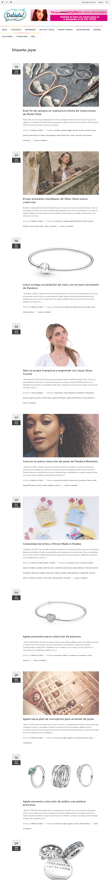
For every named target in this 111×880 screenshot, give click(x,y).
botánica (32, 568)
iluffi (47, 573)
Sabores (97, 29)
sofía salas (48, 578)
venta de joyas (88, 398)
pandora (31, 312)
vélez (46, 226)
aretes (71, 480)
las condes (41, 135)
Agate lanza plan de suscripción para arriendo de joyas (58, 719)
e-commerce (73, 655)
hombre (26, 226)
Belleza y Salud (46, 29)
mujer (41, 226)
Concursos (16, 29)
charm (89, 480)
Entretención (83, 29)
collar (94, 480)
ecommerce (82, 655)
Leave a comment (40, 140)
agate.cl (71, 738)
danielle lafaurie (75, 221)
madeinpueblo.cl (73, 573)
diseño (75, 130)
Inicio (4, 29)
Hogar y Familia (65, 29)
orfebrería (33, 578)
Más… (33, 36)
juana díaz (33, 135)
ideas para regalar (38, 573)
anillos (65, 480)
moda (58, 135)
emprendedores (79, 568)
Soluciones (7, 36)
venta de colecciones (83, 135)
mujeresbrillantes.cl (74, 398)
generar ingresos (29, 398)
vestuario (26, 140)
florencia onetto (92, 568)
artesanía (83, 563)
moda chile (65, 135)
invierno (88, 130)
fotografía (27, 573)
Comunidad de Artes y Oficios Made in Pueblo (52, 543)
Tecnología (21, 36)
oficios (25, 578)
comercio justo (48, 568)
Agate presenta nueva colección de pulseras (52, 636)
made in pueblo (60, 573)
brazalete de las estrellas (80, 307)
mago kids (84, 573)
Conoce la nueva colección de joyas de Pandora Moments (60, 461)
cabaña (39, 568)
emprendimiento (69, 393)
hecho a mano (88, 221)
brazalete (66, 307)
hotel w (81, 130)
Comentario (27, 743)
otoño (72, 135)
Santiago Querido (89, 2)
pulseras (26, 660)
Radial (100, 2)
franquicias (89, 393)
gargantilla (27, 485)
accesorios (58, 221)
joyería (25, 135)
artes (77, 563)
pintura (40, 578)
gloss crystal (42, 398)
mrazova (92, 573)
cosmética (59, 568)
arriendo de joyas (81, 738)
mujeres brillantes (59, 398)
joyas (94, 130)
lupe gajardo (51, 135)
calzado (57, 130)
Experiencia (30, 29)
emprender (58, 393)
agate (65, 655)
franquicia (81, 393)
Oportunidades (37, 393)
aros (76, 480)
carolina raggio (66, 130)
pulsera (58, 485)
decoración (67, 568)
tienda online (57, 578)
